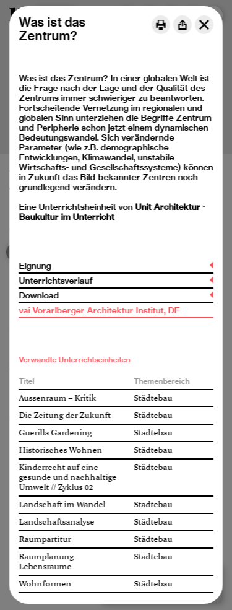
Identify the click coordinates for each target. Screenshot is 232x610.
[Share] (182, 24)
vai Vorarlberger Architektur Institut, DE (99, 310)
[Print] (161, 24)
